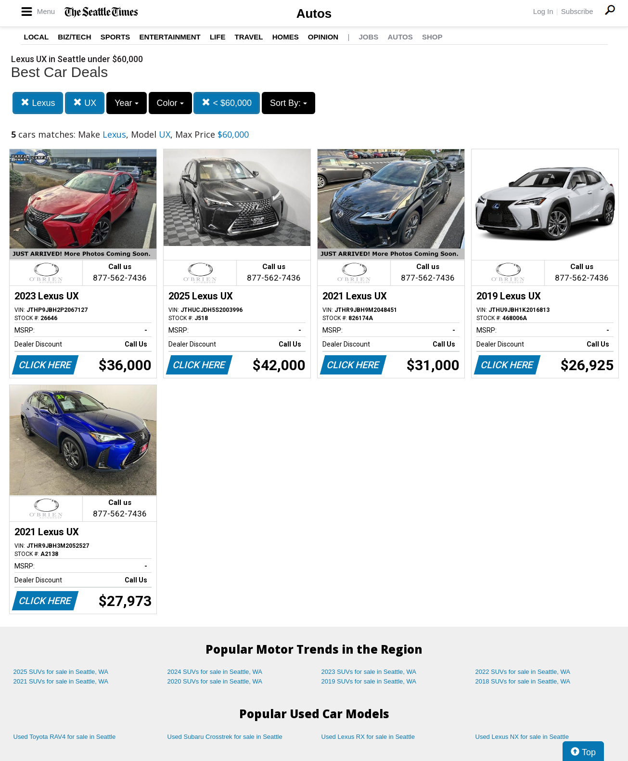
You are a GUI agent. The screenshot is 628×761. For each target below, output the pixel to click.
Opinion (323, 37)
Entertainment (170, 37)
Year (126, 103)
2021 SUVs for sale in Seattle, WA (61, 681)
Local (36, 37)
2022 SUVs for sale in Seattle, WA (523, 671)
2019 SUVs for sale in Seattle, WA (369, 681)
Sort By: (288, 103)
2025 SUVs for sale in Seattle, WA (61, 671)
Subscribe (577, 11)
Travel (249, 37)
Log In (543, 11)
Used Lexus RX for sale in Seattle (368, 736)
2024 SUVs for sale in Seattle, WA (215, 671)
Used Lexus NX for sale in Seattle (522, 736)
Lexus (38, 103)
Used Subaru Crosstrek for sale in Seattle (224, 736)
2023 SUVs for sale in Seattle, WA (369, 671)
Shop (432, 37)
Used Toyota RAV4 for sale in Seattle (64, 736)
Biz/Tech (74, 37)
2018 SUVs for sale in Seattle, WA (523, 681)
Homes (285, 37)
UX (84, 103)
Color (170, 103)
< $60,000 (227, 103)
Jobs (368, 37)
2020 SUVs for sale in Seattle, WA (215, 681)
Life (218, 37)
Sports (115, 37)
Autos (314, 13)
